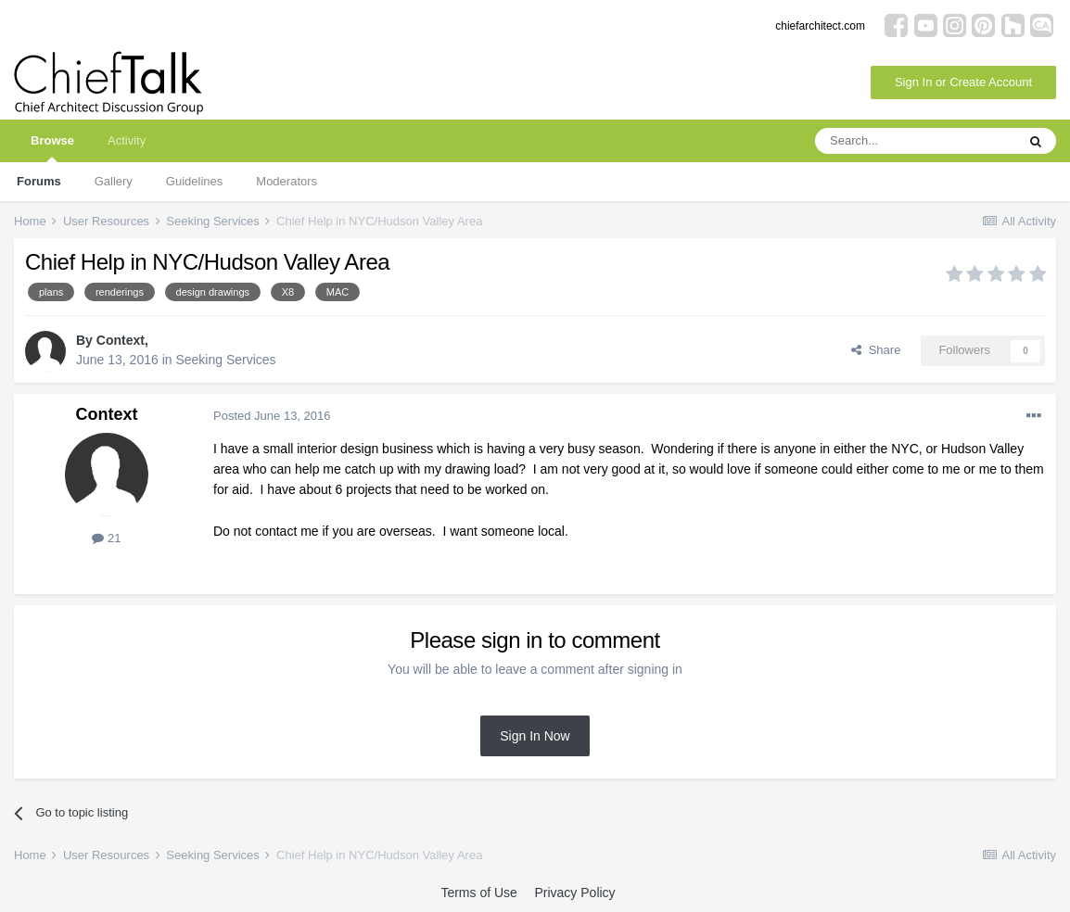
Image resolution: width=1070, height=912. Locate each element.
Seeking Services (225, 359)
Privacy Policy (574, 892)
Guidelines (194, 181)
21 (106, 538)
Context (120, 340)
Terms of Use (478, 892)
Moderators (286, 181)
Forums (39, 181)
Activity (127, 140)
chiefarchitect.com (820, 25)
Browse (52, 147)
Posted (272, 416)
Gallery (114, 181)
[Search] (915, 141)
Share (875, 350)
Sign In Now (534, 735)
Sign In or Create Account (963, 82)
